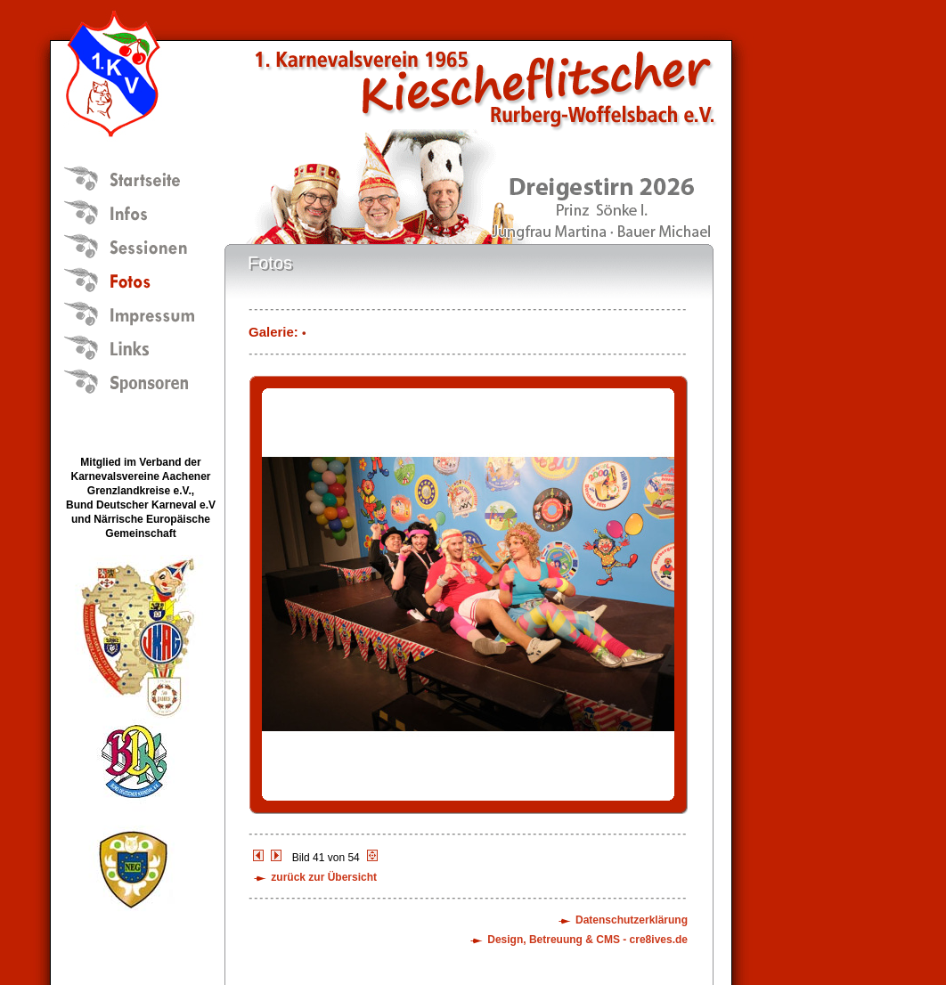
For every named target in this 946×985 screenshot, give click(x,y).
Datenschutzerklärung (631, 920)
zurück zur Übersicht (324, 877)
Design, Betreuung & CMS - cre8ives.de (587, 939)
